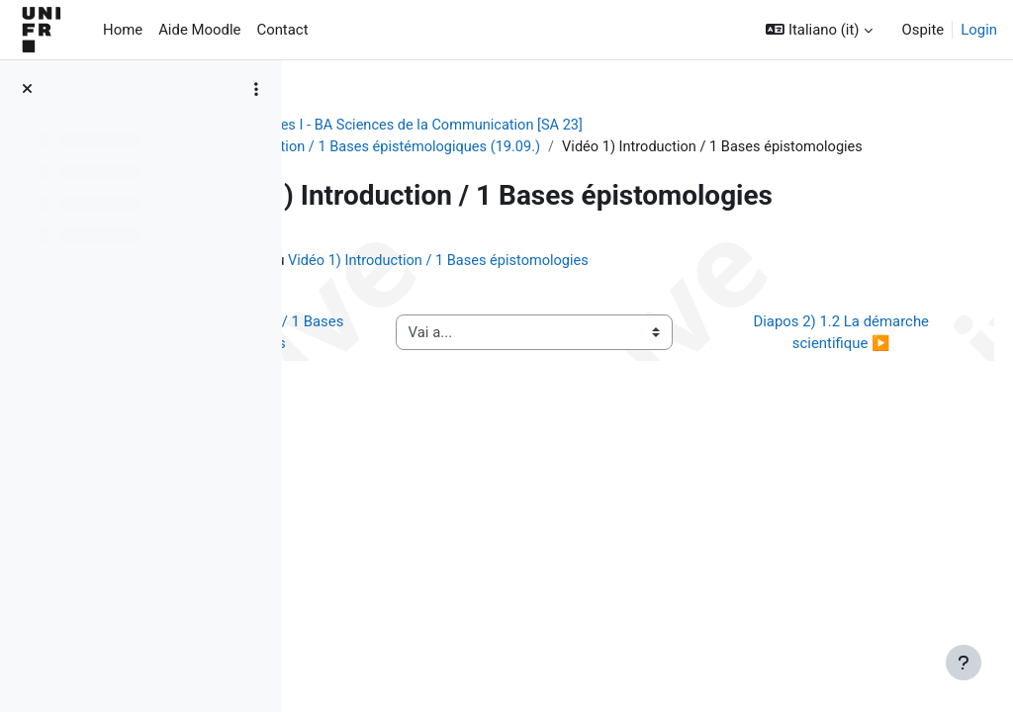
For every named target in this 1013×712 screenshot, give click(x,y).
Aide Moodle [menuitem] (199, 30)
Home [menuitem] (122, 30)
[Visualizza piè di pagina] (963, 662)
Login (979, 30)
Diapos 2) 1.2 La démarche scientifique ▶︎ (851, 382)
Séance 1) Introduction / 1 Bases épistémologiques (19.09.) (537, 147)
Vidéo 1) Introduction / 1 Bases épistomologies (679, 299)
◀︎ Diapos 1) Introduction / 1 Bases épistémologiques (416, 382)
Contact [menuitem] (282, 30)
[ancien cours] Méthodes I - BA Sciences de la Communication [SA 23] (548, 125)
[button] (818, 30)
